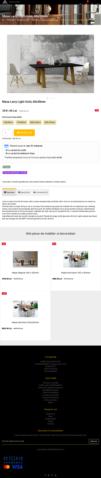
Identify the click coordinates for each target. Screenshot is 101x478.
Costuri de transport (50, 397)
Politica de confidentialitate (50, 385)
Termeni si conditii (50, 383)
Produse (10, 20)
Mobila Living (23, 20)
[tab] (9, 192)
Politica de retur (50, 400)
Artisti (50, 421)
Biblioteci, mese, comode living (44, 20)
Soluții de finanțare (31, 157)
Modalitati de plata (50, 390)
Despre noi (50, 414)
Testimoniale (50, 419)
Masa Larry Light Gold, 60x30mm (74, 20)
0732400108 (50, 371)
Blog (50, 416)
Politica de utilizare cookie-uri (50, 388)
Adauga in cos (24, 132)
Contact (50, 424)
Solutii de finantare (50, 392)
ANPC (50, 402)
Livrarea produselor (50, 395)
